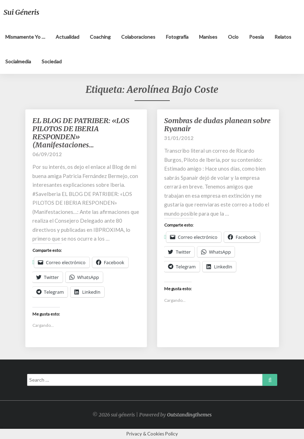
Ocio (233, 37)
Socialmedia (18, 61)
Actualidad (67, 37)
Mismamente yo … (25, 37)
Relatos (282, 37)
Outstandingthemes (189, 415)
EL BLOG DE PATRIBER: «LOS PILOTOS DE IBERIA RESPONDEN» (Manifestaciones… (80, 132)
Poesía (256, 37)
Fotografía (177, 37)
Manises (208, 37)
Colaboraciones (138, 37)
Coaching (100, 37)
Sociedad (52, 61)
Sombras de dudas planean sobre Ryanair (217, 124)
